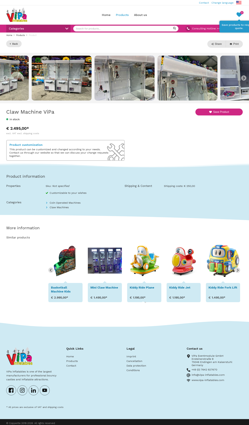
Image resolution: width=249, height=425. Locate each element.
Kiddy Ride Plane (142, 287)
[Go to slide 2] (121, 98)
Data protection (136, 365)
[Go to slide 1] (118, 98)
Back (15, 43)
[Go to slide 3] (123, 98)
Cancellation (134, 361)
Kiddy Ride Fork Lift (223, 287)
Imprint (131, 356)
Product (33, 35)
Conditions (133, 370)
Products (122, 15)
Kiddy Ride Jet (179, 287)
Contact (204, 2)
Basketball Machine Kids (61, 289)
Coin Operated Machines (65, 202)
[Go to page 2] (145, 302)
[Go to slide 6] (130, 98)
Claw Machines (59, 207)
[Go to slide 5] (128, 98)
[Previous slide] (5, 78)
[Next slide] (243, 78)
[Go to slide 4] (125, 98)
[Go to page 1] (143, 302)
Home (106, 15)
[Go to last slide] (51, 270)
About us (140, 15)
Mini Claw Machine (104, 287)
